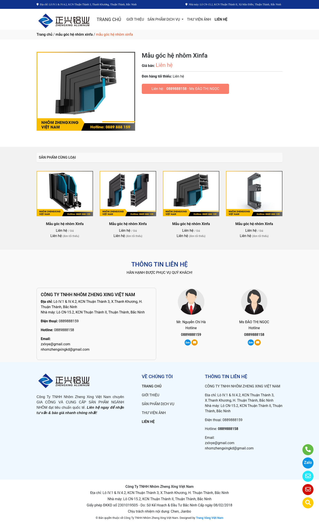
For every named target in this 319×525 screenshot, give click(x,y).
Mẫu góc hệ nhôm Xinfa (65, 224)
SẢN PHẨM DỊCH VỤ (164, 19)
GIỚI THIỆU (135, 19)
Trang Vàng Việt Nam (209, 517)
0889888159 (69, 321)
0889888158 (176, 89)
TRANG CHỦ (109, 19)
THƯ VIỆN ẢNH (199, 19)
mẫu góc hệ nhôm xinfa (74, 34)
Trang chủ (44, 34)
